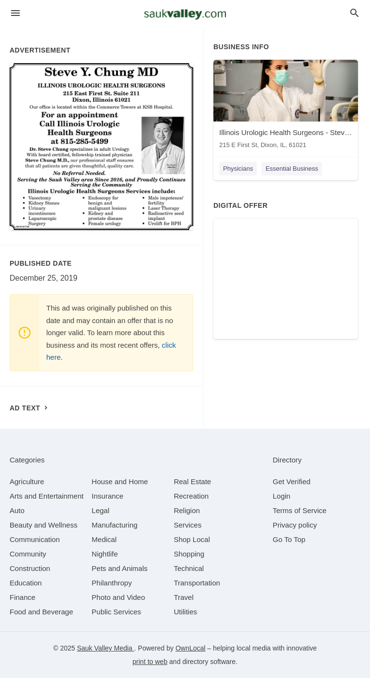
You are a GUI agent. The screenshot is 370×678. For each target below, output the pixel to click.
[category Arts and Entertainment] (46, 496)
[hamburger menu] (15, 13)
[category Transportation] (197, 583)
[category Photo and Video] (118, 597)
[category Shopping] (189, 554)
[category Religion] (187, 510)
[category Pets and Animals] (119, 568)
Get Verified (291, 481)
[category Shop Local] (192, 539)
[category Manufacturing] (114, 525)
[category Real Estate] (192, 481)
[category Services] (188, 525)
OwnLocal (190, 648)
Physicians (238, 168)
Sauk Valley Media (105, 648)
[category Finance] (22, 597)
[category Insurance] (107, 496)
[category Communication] (35, 539)
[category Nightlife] (105, 554)
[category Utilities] (185, 612)
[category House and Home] (120, 481)
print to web (149, 661)
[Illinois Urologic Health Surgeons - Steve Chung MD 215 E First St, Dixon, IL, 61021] (285, 106)
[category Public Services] (116, 612)
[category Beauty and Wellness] (44, 525)
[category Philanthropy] (112, 583)
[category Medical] (104, 539)
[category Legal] (100, 510)
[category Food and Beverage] (41, 612)
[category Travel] (184, 597)
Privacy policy (295, 525)
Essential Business (291, 168)
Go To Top (289, 539)
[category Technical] (189, 568)
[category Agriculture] (27, 481)
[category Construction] (30, 568)
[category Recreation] (191, 496)
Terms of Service (300, 510)
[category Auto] (17, 510)
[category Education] (26, 583)
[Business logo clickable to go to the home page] (185, 14)
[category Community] (28, 554)
